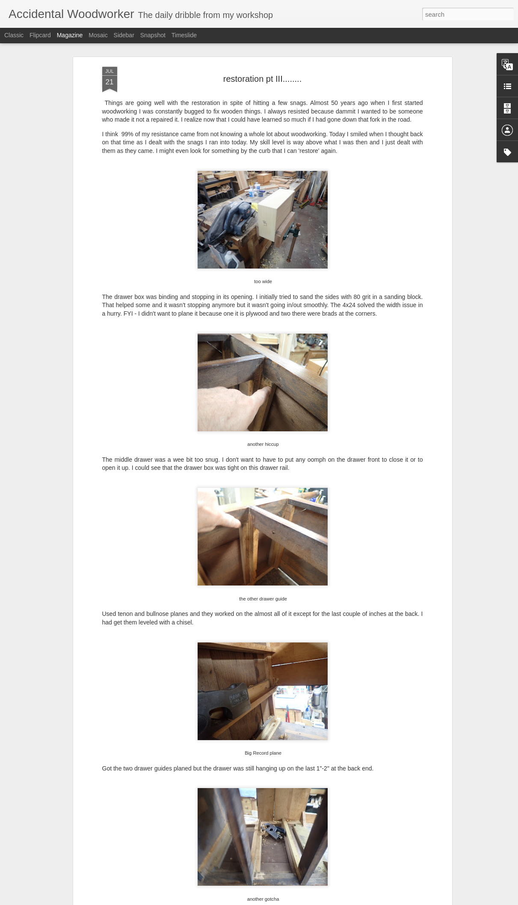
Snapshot (153, 35)
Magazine (70, 35)
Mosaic (98, 35)
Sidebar (124, 35)
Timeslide (184, 35)
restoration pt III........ (262, 79)
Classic (14, 35)
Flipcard (40, 35)
